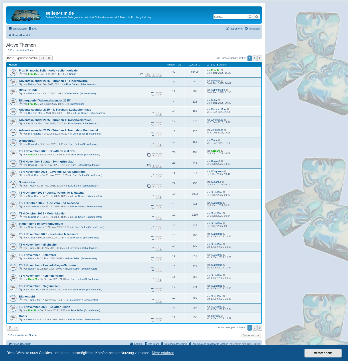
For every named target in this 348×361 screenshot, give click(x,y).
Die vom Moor (35, 113)
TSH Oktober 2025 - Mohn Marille (42, 213)
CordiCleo (33, 289)
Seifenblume (218, 89)
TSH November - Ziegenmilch (39, 286)
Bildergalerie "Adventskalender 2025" (45, 100)
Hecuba (215, 80)
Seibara (32, 154)
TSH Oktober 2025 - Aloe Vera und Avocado (49, 203)
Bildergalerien (76, 104)
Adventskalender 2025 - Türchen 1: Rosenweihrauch (55, 120)
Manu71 (32, 279)
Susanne (216, 181)
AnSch (31, 123)
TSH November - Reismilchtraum (41, 275)
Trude (214, 140)
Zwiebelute (217, 119)
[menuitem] (32, 28)
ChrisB (32, 237)
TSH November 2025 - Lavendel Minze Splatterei (52, 171)
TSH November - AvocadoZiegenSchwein (47, 265)
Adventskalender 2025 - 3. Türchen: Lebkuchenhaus (55, 109)
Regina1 (32, 144)
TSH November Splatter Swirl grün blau (46, 161)
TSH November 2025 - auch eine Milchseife (48, 234)
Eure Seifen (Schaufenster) (81, 84)
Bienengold (27, 296)
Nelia (31, 84)
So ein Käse (27, 182)
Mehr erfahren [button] (163, 353)
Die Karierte (34, 133)
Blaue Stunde (28, 90)
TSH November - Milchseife (38, 244)
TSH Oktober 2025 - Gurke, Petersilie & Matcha (51, 192)
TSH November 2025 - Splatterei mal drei (47, 151)
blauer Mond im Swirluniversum (41, 223)
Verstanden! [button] (323, 353)
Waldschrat (27, 140)
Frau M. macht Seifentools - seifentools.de (48, 70)
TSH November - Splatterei (37, 255)
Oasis (23, 316)
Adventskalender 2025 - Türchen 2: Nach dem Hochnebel (58, 130)
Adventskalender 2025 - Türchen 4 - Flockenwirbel (54, 81)
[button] (259, 58)
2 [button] (254, 58)
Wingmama (217, 171)
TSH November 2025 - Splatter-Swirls (44, 307)
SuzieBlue (33, 175)
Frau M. (32, 74)
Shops (72, 74)
